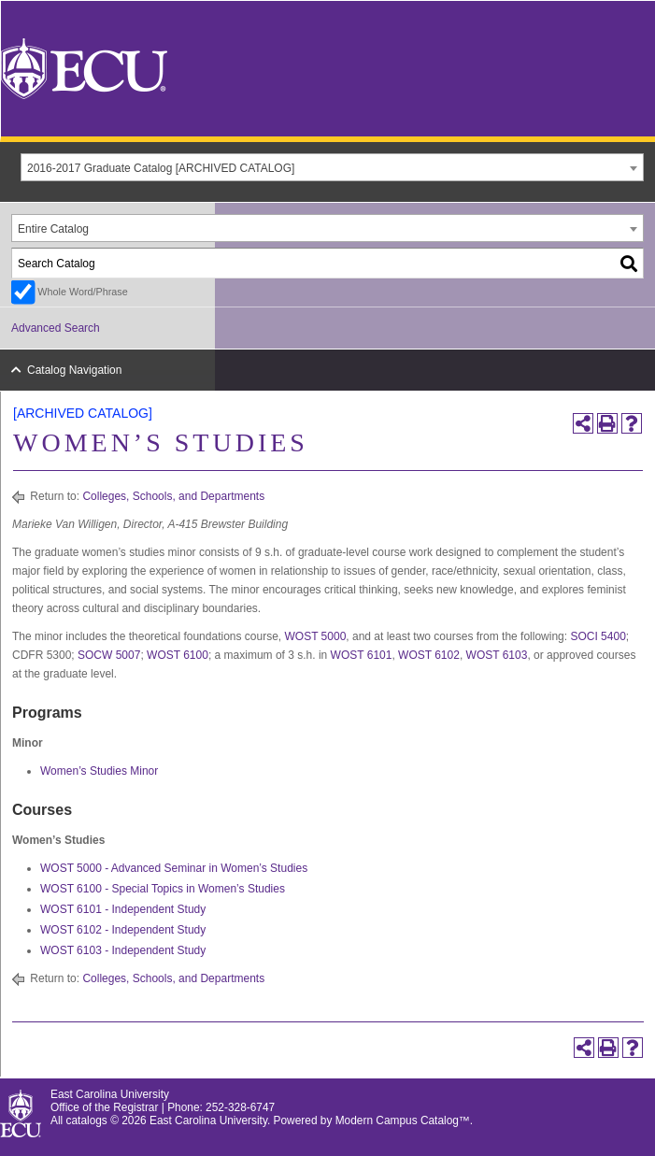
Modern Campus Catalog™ (402, 1120)
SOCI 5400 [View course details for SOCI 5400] (597, 636)
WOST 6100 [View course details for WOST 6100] (177, 655)
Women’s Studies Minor (99, 771)
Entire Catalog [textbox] (53, 228)
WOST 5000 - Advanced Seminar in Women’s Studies (173, 868)
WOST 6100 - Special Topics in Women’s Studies (162, 888)
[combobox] (332, 167)
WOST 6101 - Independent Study (123, 909)
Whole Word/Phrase (82, 291)
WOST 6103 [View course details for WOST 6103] (497, 655)
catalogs (86, 1120)
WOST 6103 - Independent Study (123, 950)
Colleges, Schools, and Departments (173, 496)
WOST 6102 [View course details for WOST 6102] (429, 655)
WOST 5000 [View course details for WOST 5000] (316, 636)
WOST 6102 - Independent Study (123, 929)
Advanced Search (55, 328)
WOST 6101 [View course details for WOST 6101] (361, 655)
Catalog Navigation (74, 370)
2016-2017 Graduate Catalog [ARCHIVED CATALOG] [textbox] (160, 168)
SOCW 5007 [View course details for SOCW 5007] (109, 655)
